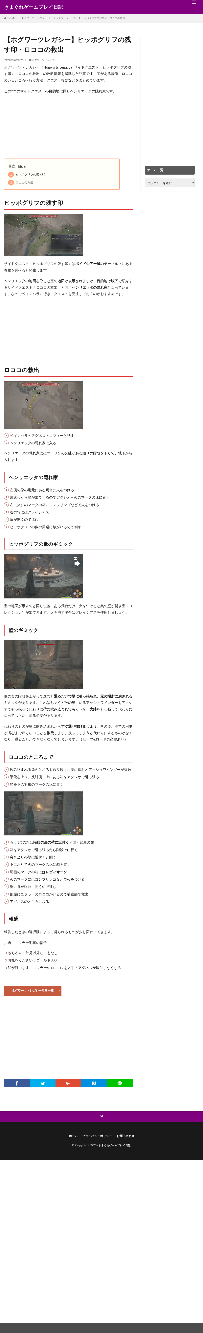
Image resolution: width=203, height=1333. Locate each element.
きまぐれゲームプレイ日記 (33, 7)
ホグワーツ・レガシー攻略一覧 (35, 991)
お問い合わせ (129, 1138)
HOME (11, 18)
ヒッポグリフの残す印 (26, 175)
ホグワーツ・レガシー (34, 18)
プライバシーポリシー (96, 1138)
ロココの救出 (20, 182)
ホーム (68, 1138)
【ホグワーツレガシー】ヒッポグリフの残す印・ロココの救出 (89, 18)
